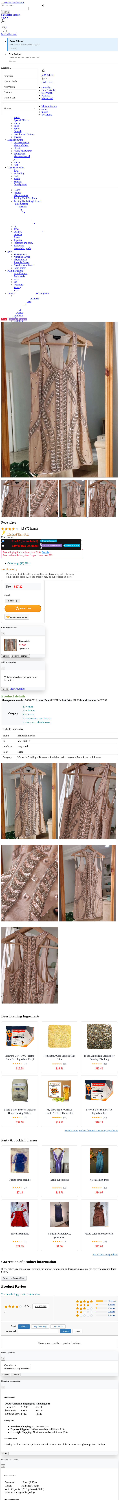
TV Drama (47, 114)
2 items (111, 1308)
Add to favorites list (16, 616)
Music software (15, 139)
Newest (24, 1326)
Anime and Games (23, 151)
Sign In (5, 17)
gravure (17, 137)
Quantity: (9, 1365)
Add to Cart (23, 608)
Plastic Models (21, 195)
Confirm (15, 1375)
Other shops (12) (18, 563)
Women (7, 108)
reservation (9, 86)
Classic (17, 148)
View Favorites (17, 688)
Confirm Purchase (20, 656)
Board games (20, 184)
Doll (16, 176)
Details (45, 552)
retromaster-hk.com (14, 2)
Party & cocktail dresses (38, 722)
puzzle (17, 178)
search (5, 12)
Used (42, 545)
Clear (77, 1331)
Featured (8, 92)
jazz (16, 159)
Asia (16, 164)
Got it (4, 1453)
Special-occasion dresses (38, 718)
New (31, 541)
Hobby (17, 190)
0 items (111, 1315)
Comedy (18, 131)
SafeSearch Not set (10, 14)
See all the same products (105, 1254)
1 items (111, 1312)
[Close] (3, 633)
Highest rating (40, 1326)
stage (16, 125)
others (17, 123)
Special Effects (21, 120)
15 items (112, 1301)
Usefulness (58, 1326)
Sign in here (47, 75)
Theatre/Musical (22, 156)
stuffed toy (19, 173)
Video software (49, 106)
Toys (16, 170)
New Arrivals (10, 81)
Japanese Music (21, 142)
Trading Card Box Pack (25, 198)
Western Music (21, 145)
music (17, 117)
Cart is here (47, 82)
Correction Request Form (14, 1278)
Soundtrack (19, 153)
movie (45, 112)
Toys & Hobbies (15, 167)
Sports (17, 128)
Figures (17, 192)
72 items (41, 1306)
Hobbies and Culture (24, 134)
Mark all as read (9, 34)
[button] (59, 30)
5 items (111, 1305)
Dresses (30, 714)
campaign (8, 76)
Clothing (30, 710)
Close (5, 689)
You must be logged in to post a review (20, 1294)
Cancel (5, 656)
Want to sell (9, 97)
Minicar (18, 181)
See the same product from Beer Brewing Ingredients (91, 1130)
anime (45, 109)
